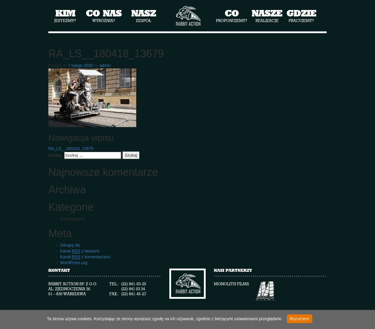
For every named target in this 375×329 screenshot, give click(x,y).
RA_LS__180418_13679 (70, 148)
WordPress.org (73, 262)
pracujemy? (301, 15)
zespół (143, 15)
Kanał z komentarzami (85, 256)
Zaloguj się (70, 245)
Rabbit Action (187, 16)
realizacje (267, 15)
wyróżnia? (104, 15)
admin (104, 65)
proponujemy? (231, 15)
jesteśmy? (65, 15)
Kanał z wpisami (79, 251)
